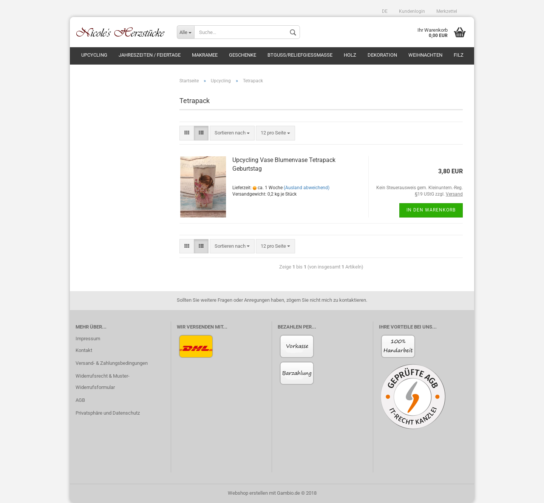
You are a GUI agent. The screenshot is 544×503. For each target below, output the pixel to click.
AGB (80, 400)
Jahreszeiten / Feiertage (150, 55)
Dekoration (382, 55)
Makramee (205, 55)
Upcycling (94, 55)
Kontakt (84, 350)
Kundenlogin (412, 11)
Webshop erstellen (248, 493)
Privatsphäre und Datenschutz (108, 413)
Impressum (88, 338)
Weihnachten (425, 55)
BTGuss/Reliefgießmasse (299, 55)
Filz (459, 55)
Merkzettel (446, 11)
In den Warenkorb (431, 210)
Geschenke (242, 55)
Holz (350, 55)
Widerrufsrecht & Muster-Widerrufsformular (103, 381)
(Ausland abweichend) (306, 187)
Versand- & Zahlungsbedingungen (112, 363)
